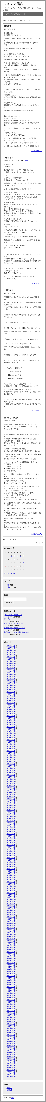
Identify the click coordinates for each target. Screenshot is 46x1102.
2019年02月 (11, 676)
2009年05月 (11, 921)
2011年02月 (11, 875)
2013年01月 (11, 836)
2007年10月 (11, 963)
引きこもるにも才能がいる (13, 623)
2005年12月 (11, 1011)
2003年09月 (11, 1070)
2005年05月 (11, 1026)
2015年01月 (11, 783)
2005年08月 (11, 1019)
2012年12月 (11, 838)
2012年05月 (11, 853)
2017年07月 (11, 718)
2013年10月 (11, 816)
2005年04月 (11, 1028)
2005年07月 (11, 1022)
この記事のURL (36, 151)
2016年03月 (11, 753)
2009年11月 (11, 908)
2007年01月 (11, 982)
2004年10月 (11, 1041)
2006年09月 (11, 991)
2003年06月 (11, 1076)
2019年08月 (11, 663)
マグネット (8, 158)
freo (12, 1098)
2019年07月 (11, 665)
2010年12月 (11, 880)
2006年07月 (11, 995)
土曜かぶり (8, 290)
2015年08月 (11, 768)
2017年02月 (11, 729)
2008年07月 (11, 943)
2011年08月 (11, 862)
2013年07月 (11, 823)
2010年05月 (11, 895)
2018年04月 (11, 698)
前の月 (6, 573)
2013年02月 (11, 834)
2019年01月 (11, 679)
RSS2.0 (9, 1090)
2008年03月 (11, 952)
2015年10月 (11, 764)
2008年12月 (11, 932)
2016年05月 (11, 749)
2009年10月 (11, 910)
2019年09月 (11, 661)
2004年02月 (11, 1059)
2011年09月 (11, 860)
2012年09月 (11, 845)
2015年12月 (11, 759)
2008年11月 (11, 934)
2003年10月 (11, 1067)
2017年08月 (11, 716)
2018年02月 (11, 703)
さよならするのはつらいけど (14, 628)
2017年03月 (11, 727)
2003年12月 (11, 1063)
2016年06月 (11, 746)
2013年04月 (11, 829)
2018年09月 (11, 687)
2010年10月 (11, 884)
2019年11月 (11, 657)
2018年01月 (11, 705)
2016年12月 (11, 733)
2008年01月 (11, 956)
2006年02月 (11, 1006)
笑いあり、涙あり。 (12, 418)
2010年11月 (11, 882)
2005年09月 (11, 1017)
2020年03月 (11, 648)
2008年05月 (11, 947)
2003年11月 (11, 1065)
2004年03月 (11, 1057)
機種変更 (7, 26)
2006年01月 (11, 1009)
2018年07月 (11, 692)
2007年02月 (11, 980)
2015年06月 (11, 773)
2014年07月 (11, 797)
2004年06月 (11, 1050)
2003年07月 (11, 1074)
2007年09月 (11, 965)
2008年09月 (11, 939)
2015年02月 (11, 781)
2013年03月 (11, 831)
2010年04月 (11, 897)
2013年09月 (11, 818)
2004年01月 (11, 1061)
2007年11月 (11, 960)
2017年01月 (11, 731)
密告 (26, 160)
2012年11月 (11, 840)
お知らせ (10, 587)
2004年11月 (11, 1039)
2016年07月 (11, 744)
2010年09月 (11, 886)
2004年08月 (11, 1046)
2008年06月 (11, 945)
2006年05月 (11, 1000)
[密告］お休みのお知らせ (13, 615)
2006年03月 (11, 1004)
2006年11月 (11, 987)
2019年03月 (11, 674)
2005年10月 (11, 1015)
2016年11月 (11, 735)
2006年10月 (11, 989)
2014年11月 (11, 788)
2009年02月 (11, 928)
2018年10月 (11, 685)
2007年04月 (11, 976)
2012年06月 (11, 851)
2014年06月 (11, 799)
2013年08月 (11, 821)
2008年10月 (11, 936)
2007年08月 (11, 967)
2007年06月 (11, 971)
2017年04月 (11, 724)
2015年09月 (11, 766)
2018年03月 (11, 700)
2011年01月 (11, 877)
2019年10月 (11, 659)
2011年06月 (11, 866)
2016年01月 (11, 757)
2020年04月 (11, 646)
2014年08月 (11, 794)
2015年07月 (11, 770)
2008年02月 (11, 954)
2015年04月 (11, 777)
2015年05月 (11, 775)
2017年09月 (11, 713)
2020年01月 (11, 652)
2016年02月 (11, 755)
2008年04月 (11, 949)
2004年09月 (11, 1043)
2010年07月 (11, 891)
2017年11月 (11, 709)
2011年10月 (11, 858)
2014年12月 (11, 786)
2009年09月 (11, 912)
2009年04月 (11, 923)
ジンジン (7, 619)
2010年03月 (11, 899)
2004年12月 (11, 1037)
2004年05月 (11, 1052)
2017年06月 (11, 720)
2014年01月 (11, 810)
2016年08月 (11, 742)
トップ (6, 14)
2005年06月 (11, 1024)
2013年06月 (11, 825)
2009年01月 (11, 930)
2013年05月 (11, 827)
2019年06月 (11, 668)
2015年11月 (11, 762)
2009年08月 (11, 915)
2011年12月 (11, 856)
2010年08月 (11, 888)
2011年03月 (11, 873)
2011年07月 (11, 864)
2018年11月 (11, 683)
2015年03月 (11, 779)
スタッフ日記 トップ (18, 14)
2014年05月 (11, 801)
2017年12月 (11, 707)
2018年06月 (11, 694)
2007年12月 (11, 958)
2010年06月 (11, 893)
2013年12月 (11, 812)
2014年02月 (11, 807)
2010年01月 (11, 904)
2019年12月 (11, 655)
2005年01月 (11, 1035)
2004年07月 (11, 1048)
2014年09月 (11, 792)
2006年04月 (11, 1002)
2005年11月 (11, 1013)
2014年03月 (11, 805)
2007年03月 (11, 978)
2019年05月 (11, 670)
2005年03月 (11, 1030)
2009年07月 (11, 917)
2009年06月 (11, 919)
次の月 (13, 573)
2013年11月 (11, 814)
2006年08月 (11, 993)
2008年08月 (11, 941)
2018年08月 (11, 689)
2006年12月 (11, 984)
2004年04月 (11, 1054)
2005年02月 (11, 1033)
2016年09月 (11, 740)
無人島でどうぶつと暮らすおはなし (17, 632)
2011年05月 (11, 869)
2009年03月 (11, 925)
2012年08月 (11, 847)
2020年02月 (11, 650)
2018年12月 (11, 681)
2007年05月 (11, 973)
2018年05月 (11, 696)
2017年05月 (11, 722)
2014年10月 (11, 790)
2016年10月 (11, 738)
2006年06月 (11, 998)
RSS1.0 (9, 1088)
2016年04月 (11, 751)
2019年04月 (11, 672)
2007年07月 (11, 969)
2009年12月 (11, 906)
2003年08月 (11, 1072)
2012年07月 (11, 849)
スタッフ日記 (12, 4)
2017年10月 (11, 711)
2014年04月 (11, 803)
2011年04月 (11, 871)
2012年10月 (11, 842)
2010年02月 (11, 901)
